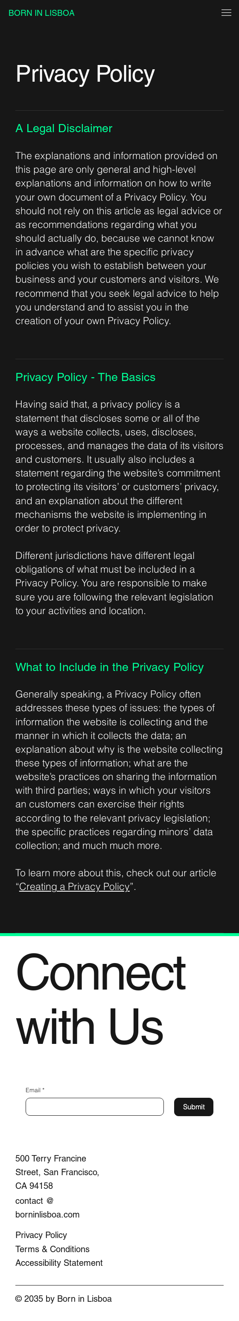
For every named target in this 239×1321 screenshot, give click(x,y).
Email (35, 1090)
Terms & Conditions (52, 1249)
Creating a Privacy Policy (74, 886)
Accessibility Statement (59, 1263)
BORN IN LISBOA (42, 13)
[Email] (92, 1106)
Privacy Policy (41, 1235)
